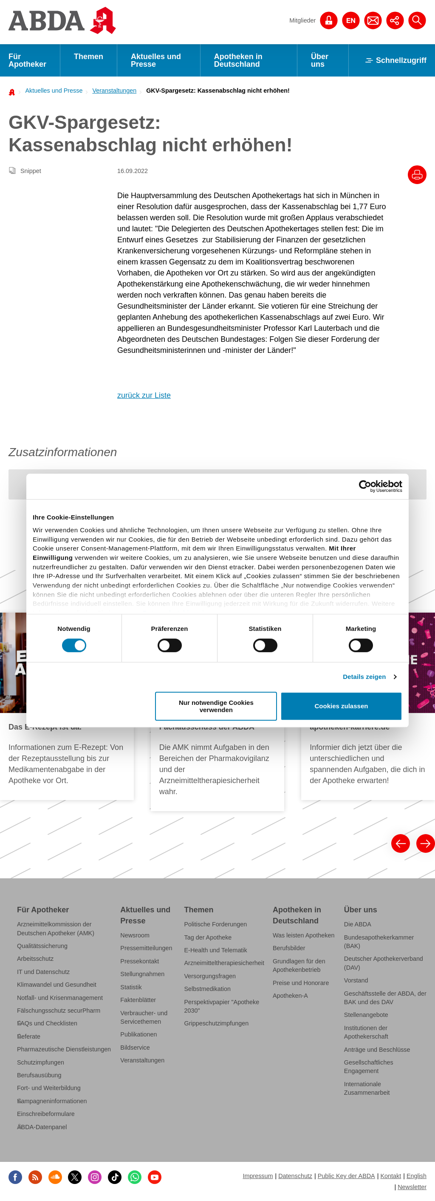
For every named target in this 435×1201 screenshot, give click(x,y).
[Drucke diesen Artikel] (417, 174)
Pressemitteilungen (146, 948)
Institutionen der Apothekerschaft (366, 1032)
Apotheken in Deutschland (238, 60)
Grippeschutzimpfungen (216, 1023)
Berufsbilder (289, 948)
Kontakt (390, 1176)
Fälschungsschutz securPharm (58, 1010)
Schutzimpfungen (40, 1062)
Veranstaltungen (114, 90)
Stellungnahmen (142, 974)
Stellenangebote (366, 1014)
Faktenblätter (138, 1000)
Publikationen (138, 1034)
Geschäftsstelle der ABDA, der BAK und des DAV (385, 997)
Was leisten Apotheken (304, 935)
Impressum (258, 1176)
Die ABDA (357, 924)
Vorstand (356, 980)
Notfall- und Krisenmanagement (60, 997)
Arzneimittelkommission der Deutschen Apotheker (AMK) (55, 928)
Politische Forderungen (215, 924)
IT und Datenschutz (43, 971)
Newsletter (412, 1187)
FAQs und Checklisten (47, 1023)
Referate (28, 1036)
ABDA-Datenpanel (42, 1126)
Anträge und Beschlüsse (377, 1049)
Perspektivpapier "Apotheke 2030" (222, 1006)
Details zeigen (364, 676)
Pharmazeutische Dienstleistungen (64, 1049)
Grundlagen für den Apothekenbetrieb (299, 965)
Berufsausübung (39, 1075)
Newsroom (135, 935)
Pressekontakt (139, 961)
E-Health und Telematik (215, 950)
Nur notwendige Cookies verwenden (216, 706)
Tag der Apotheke (208, 937)
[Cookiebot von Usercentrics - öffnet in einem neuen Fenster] (365, 486)
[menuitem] (51, 90)
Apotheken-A (290, 995)
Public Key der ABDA (346, 1176)
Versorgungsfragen (210, 976)
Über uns (319, 60)
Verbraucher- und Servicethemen (143, 1017)
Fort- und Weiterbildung (49, 1088)
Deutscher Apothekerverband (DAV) (383, 963)
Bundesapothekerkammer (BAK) (379, 941)
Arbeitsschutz (35, 958)
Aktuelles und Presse (156, 60)
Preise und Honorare (301, 983)
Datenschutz (295, 1176)
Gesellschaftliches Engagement (368, 1066)
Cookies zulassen (341, 706)
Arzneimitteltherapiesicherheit (224, 963)
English (417, 1176)
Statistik (130, 987)
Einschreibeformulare (46, 1113)
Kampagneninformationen (52, 1101)
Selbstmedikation (207, 988)
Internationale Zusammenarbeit (367, 1088)
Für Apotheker (27, 60)
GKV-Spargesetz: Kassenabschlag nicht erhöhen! (218, 90)
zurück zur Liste (144, 395)
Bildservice (135, 1047)
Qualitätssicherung (42, 946)
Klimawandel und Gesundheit (56, 984)
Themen (88, 56)
